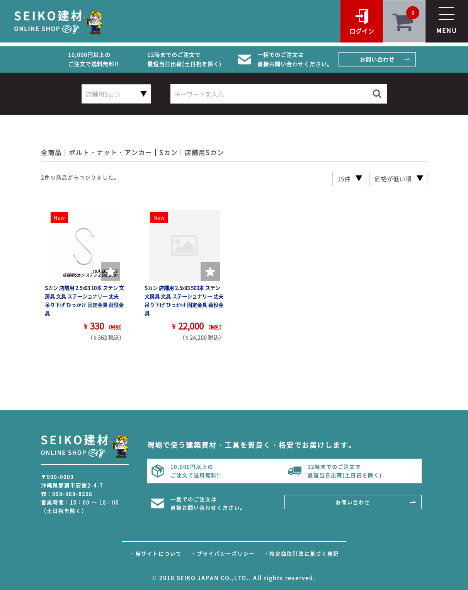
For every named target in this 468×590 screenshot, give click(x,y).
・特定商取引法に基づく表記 (301, 553)
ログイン (361, 31)
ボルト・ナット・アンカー (110, 152)
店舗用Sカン (204, 152)
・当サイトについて (155, 553)
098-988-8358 (72, 493)
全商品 (51, 152)
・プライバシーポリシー (223, 553)
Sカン (168, 152)
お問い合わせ (377, 59)
